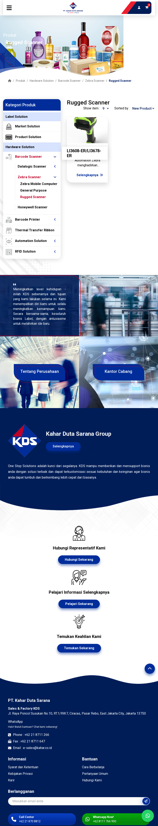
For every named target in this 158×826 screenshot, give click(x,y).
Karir (11, 780)
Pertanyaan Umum (95, 774)
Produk (20, 80)
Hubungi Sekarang (79, 560)
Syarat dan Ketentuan (23, 767)
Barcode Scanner (69, 80)
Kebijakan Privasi (20, 774)
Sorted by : (122, 108)
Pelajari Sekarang (79, 604)
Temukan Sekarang (79, 648)
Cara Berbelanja (93, 767)
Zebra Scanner (95, 80)
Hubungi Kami (92, 780)
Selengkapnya (90, 175)
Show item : (91, 108)
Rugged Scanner (120, 80)
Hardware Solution (42, 80)
